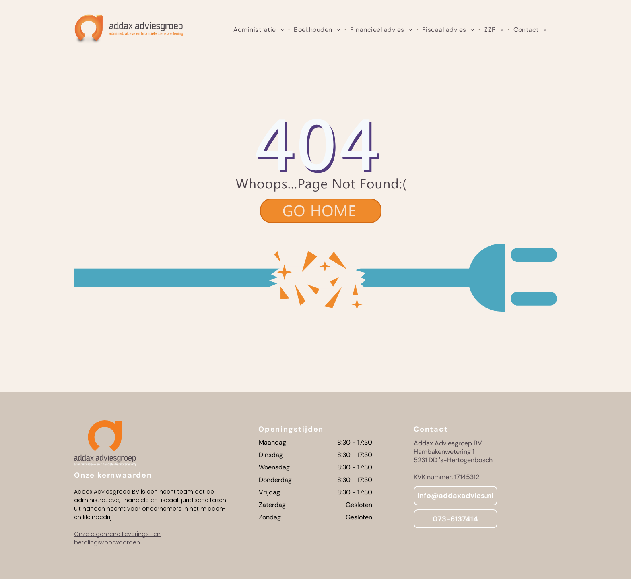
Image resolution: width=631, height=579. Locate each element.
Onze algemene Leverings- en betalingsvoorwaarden (117, 538)
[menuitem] (259, 29)
